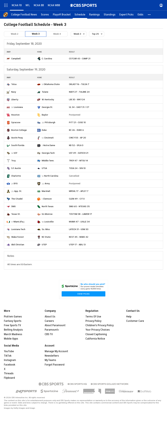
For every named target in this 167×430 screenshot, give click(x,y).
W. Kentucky (48, 99)
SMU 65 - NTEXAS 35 (79, 206)
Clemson (47, 198)
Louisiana (18, 107)
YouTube (9, 351)
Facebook (9, 364)
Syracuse (15, 122)
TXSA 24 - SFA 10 (77, 168)
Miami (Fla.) (19, 221)
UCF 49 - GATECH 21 (78, 153)
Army (47, 183)
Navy (13, 91)
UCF (15, 153)
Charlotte (16, 175)
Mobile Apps (11, 338)
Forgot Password (54, 364)
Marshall (46, 191)
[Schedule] (80, 15)
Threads (9, 373)
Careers (49, 321)
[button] (149, 15)
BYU (16, 183)
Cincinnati (49, 137)
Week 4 (57, 33)
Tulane (45, 91)
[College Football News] (24, 15)
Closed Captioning (96, 334)
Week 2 (14, 33)
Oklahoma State (52, 84)
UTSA (44, 168)
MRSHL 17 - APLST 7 (78, 191)
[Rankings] (94, 15)
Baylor (45, 114)
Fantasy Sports (12, 321)
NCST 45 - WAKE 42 (78, 237)
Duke (44, 130)
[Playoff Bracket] (62, 15)
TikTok (7, 355)
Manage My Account (56, 351)
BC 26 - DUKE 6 (76, 130)
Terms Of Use (93, 316)
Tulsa (13, 84)
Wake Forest (17, 237)
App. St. (18, 191)
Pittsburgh (50, 122)
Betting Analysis (13, 329)
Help (128, 316)
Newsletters (52, 355)
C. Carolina (47, 58)
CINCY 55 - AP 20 (77, 137)
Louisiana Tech (18, 229)
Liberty (14, 99)
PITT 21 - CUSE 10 (77, 122)
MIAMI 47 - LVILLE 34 (79, 221)
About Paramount (55, 325)
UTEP (44, 244)
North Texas (47, 206)
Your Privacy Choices (97, 329)
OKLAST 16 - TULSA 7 (79, 84)
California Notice (95, 338)
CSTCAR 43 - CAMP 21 (79, 58)
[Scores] (45, 15)
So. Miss (46, 229)
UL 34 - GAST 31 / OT (79, 107)
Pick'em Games (13, 316)
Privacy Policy (93, 321)
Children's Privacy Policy (99, 325)
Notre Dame (49, 145)
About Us (50, 316)
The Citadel (17, 198)
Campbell (16, 58)
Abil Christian (17, 244)
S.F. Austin (16, 168)
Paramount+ (52, 329)
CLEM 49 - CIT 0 (77, 198)
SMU (13, 206)
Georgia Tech (48, 153)
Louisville (49, 221)
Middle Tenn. (48, 160)
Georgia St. (47, 107)
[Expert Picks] (126, 15)
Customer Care (135, 321)
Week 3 (36, 33)
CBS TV (49, 334)
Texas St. (15, 214)
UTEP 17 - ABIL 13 (77, 244)
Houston (15, 114)
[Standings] (109, 15)
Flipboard (9, 377)
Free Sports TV (12, 325)
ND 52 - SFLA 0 (76, 145)
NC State (46, 237)
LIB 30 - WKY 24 (77, 99)
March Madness (13, 334)
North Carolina (51, 175)
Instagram (10, 360)
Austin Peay (17, 137)
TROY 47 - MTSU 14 (78, 160)
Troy (13, 160)
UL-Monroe (47, 214)
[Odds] (140, 15)
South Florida (17, 145)
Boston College (19, 130)
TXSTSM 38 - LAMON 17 (80, 214)
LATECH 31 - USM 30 (78, 229)
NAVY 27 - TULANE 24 (79, 91)
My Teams (50, 360)
